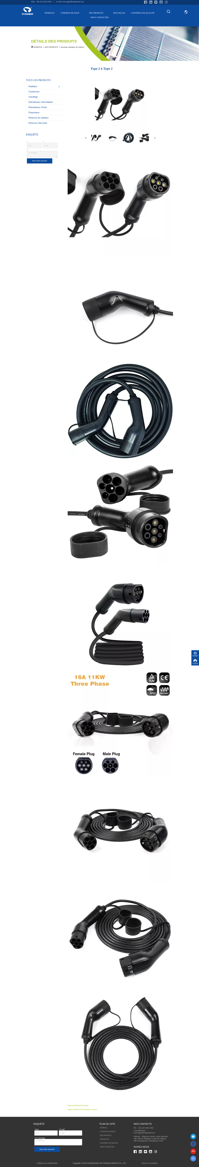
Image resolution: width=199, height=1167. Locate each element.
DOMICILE (49, 13)
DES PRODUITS (98, 13)
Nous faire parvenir (39, 161)
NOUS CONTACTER (99, 17)
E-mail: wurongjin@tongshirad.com (70, 2)
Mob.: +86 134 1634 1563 (41, 2)
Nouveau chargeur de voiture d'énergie (76, 47)
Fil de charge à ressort (88, 1109)
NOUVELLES (119, 13)
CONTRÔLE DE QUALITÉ (142, 13)
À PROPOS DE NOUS (72, 13)
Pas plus (85, 1105)
